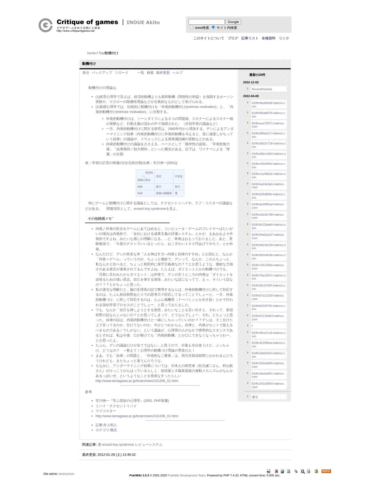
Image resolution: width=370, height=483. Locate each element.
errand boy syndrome (150, 209)
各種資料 (268, 38)
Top (101, 53)
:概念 (113, 430)
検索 (150, 73)
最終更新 (163, 73)
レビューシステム (148, 444)
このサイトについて (208, 38)
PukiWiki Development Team (186, 475)
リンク (284, 38)
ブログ (233, 38)
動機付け (89, 64)
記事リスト (250, 38)
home (91, 53)
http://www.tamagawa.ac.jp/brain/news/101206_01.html (137, 381)
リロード (122, 73)
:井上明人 (109, 425)
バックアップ (102, 73)
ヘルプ (177, 73)
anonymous (66, 473)
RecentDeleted (262, 89)
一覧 (140, 73)
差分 (85, 73)
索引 (255, 397)
